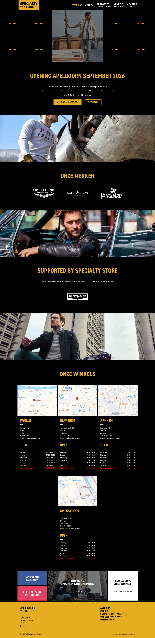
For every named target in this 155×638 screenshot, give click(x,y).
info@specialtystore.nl (32, 438)
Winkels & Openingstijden (67, 102)
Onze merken (93, 102)
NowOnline (132, 634)
